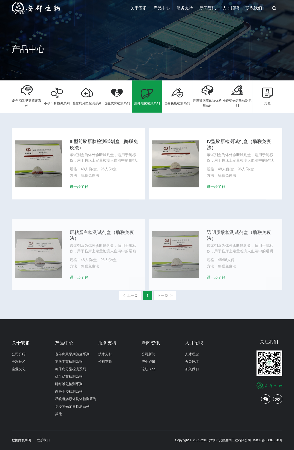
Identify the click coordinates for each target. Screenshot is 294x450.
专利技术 (19, 362)
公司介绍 (19, 354)
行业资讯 (148, 362)
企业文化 (19, 369)
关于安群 (138, 8)
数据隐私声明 (21, 440)
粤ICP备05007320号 (267, 440)
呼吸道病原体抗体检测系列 (207, 96)
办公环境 (192, 362)
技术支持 (105, 354)
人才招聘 (230, 8)
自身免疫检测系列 (177, 96)
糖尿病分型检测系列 (87, 96)
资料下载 (105, 362)
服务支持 (184, 8)
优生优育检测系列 (117, 96)
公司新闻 (148, 354)
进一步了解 (79, 189)
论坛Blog (148, 369)
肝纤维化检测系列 (147, 96)
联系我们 (253, 8)
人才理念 (192, 354)
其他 (267, 96)
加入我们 (192, 369)
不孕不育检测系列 (56, 96)
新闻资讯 (207, 8)
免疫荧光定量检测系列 (237, 96)
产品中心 (161, 8)
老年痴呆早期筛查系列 (27, 96)
